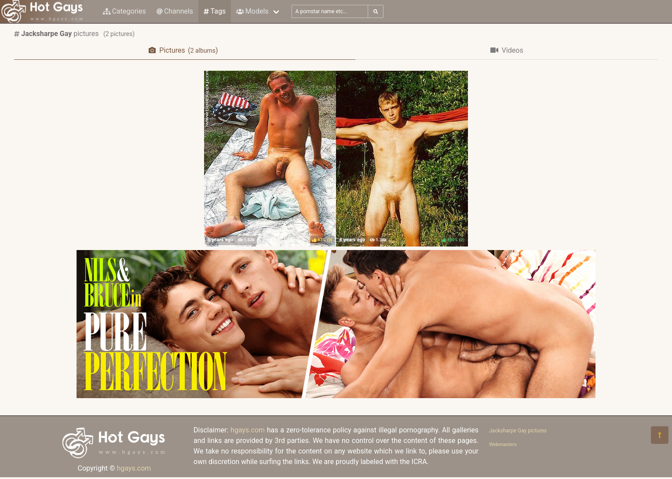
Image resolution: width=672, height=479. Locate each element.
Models (252, 11)
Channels (175, 11)
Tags (215, 11)
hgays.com (134, 468)
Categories (124, 11)
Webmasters (503, 444)
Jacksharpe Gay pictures (518, 431)
